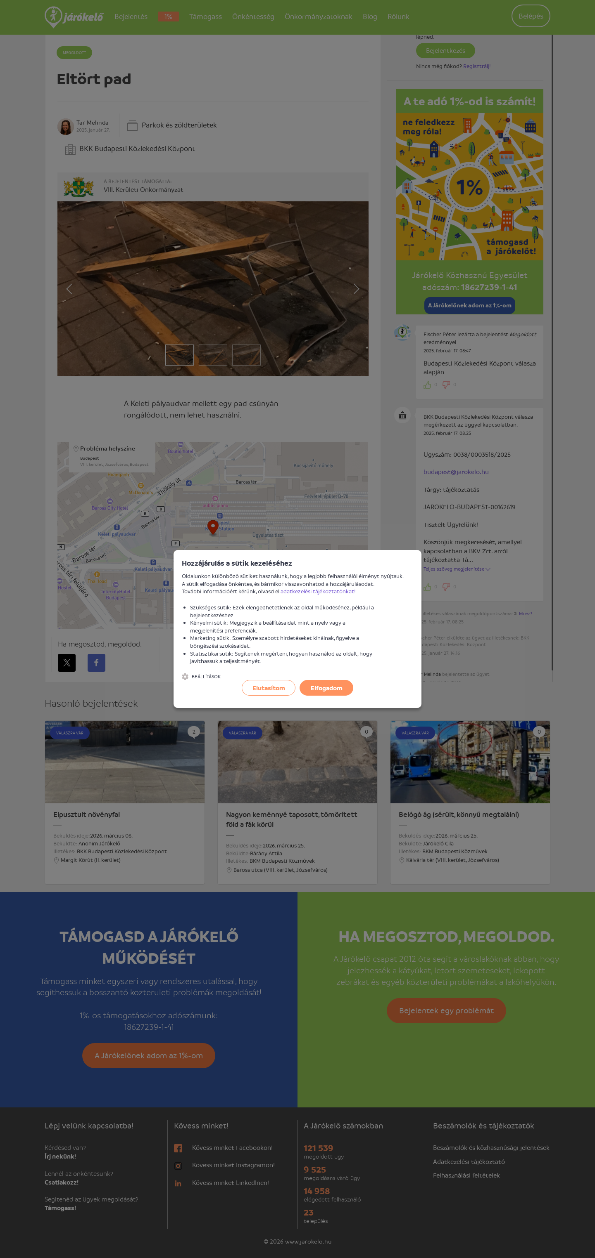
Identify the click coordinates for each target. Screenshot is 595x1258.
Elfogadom (327, 688)
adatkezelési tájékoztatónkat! (318, 591)
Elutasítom (268, 688)
